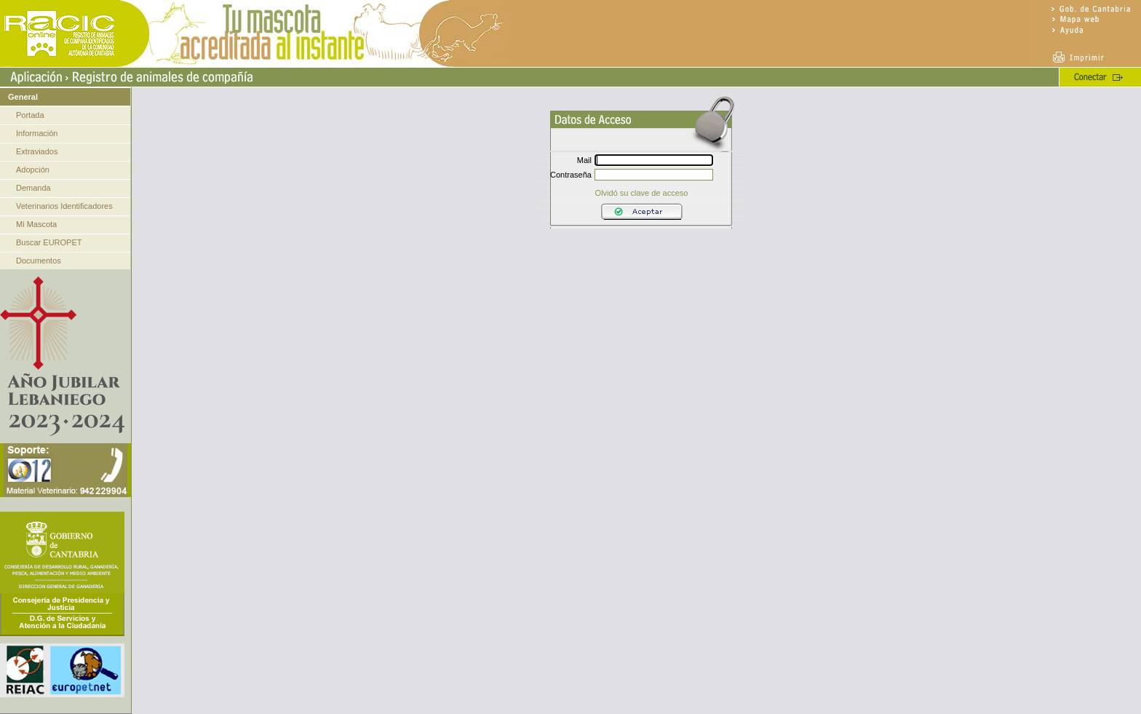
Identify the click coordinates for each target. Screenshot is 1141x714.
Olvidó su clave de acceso (641, 193)
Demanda (33, 187)
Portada (30, 115)
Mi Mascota (36, 224)
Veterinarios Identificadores (64, 206)
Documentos (38, 260)
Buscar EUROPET (49, 242)
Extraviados (36, 151)
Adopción (32, 169)
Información (36, 133)
